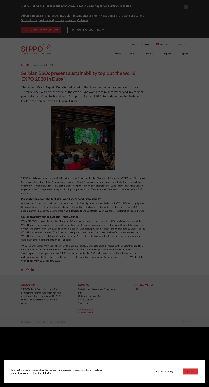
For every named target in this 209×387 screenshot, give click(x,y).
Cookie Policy (44, 373)
